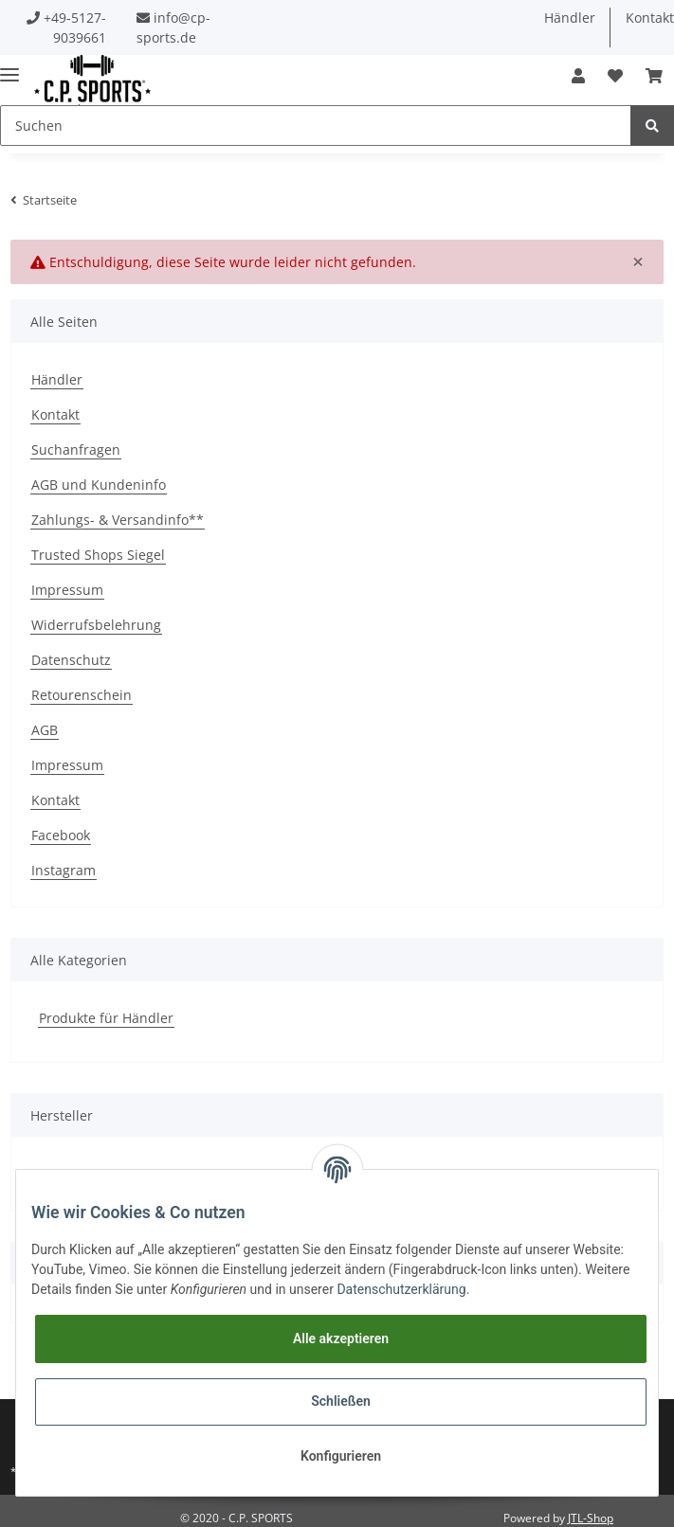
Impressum (67, 590)
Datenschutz (71, 660)
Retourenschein (81, 695)
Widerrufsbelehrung (96, 625)
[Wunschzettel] (615, 76)
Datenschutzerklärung (401, 1289)
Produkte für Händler (106, 1018)
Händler (569, 18)
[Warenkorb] (654, 76)
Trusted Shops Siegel (98, 555)
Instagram (63, 870)
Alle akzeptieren (341, 1338)
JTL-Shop (590, 1518)
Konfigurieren (341, 1456)
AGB (44, 730)
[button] (578, 76)
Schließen (341, 1401)
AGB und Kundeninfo (98, 485)
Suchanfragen (75, 449)
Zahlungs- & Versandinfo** (117, 520)
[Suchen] (315, 125)
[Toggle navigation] (9, 67)
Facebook (60, 835)
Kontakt (55, 414)
